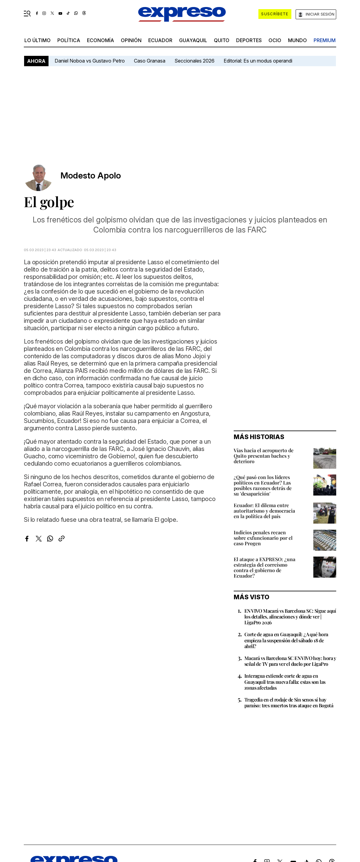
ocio (274, 40)
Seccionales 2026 (194, 61)
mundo (297, 40)
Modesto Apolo (90, 176)
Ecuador (160, 40)
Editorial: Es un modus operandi (258, 61)
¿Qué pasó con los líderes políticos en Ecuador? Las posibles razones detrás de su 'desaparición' (263, 485)
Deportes (249, 40)
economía (100, 40)
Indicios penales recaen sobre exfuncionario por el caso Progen (263, 537)
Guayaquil (193, 40)
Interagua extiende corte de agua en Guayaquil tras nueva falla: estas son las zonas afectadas (284, 682)
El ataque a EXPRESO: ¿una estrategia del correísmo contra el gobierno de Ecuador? (264, 567)
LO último (37, 40)
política (68, 40)
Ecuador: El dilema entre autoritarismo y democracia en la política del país (264, 510)
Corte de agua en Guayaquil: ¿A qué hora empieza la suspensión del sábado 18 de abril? (286, 640)
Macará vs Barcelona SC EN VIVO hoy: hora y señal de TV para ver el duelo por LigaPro (290, 661)
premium (325, 40)
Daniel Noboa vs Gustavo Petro (90, 61)
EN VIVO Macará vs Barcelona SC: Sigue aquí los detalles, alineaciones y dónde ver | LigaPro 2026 (290, 617)
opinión (131, 40)
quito (221, 40)
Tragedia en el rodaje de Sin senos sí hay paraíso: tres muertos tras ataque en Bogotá (288, 702)
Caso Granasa (149, 61)
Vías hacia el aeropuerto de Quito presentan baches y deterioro (263, 455)
